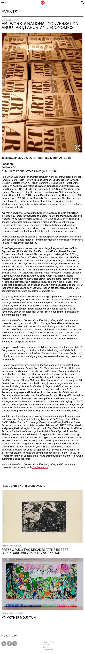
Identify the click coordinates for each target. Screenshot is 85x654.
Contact (46, 645)
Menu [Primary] (4, 3)
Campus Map (48, 650)
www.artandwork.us (31, 219)
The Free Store (40, 467)
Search (82, 2)
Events (9, 12)
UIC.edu (46, 647)
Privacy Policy (48, 642)
